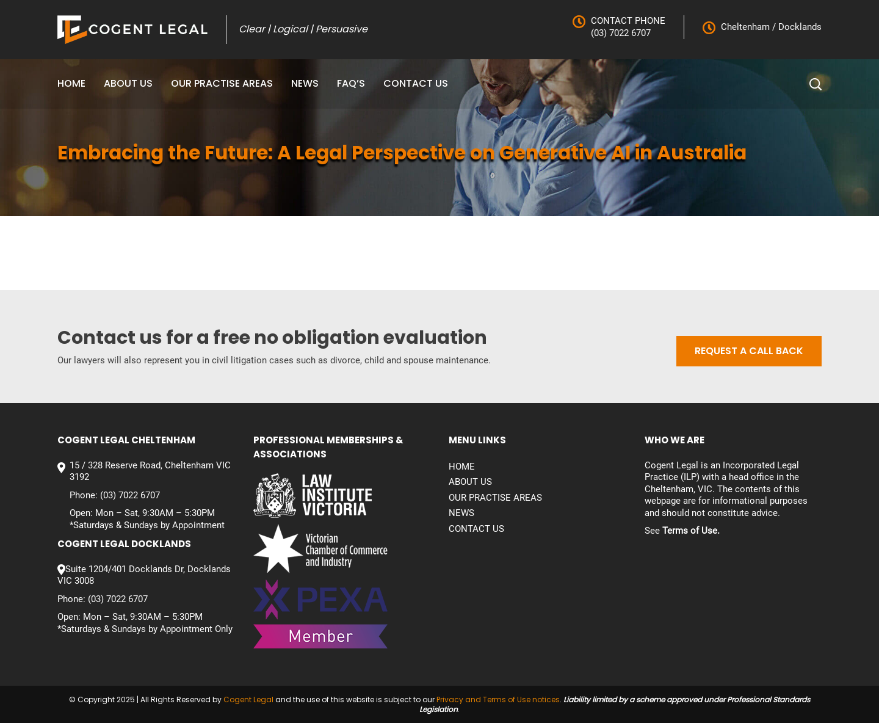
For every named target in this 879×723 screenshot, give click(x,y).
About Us (128, 83)
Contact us (415, 83)
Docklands (799, 26)
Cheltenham (745, 26)
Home (71, 83)
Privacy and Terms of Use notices (498, 699)
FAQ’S (351, 83)
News (305, 83)
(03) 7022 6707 (621, 32)
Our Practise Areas (222, 83)
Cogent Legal (248, 699)
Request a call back (749, 351)
